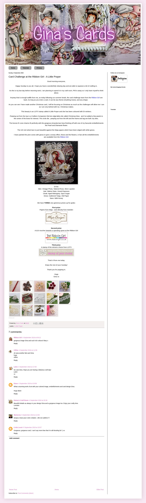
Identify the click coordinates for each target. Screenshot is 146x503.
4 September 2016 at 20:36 (38, 400)
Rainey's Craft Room (21, 400)
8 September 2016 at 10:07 (32, 427)
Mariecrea (17, 415)
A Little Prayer (18, 326)
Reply (16, 343)
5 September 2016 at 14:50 (30, 415)
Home (13, 68)
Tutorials (26, 68)
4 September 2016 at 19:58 (27, 383)
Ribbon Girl (18, 337)
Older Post (100, 489)
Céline (16, 350)
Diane (16, 383)
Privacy (39, 68)
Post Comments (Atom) (25, 493)
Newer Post (13, 489)
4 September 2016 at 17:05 (27, 367)
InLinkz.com (11, 318)
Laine (16, 367)
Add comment (14, 438)
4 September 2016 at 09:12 (32, 337)
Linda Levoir (18, 427)
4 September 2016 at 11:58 (28, 350)
